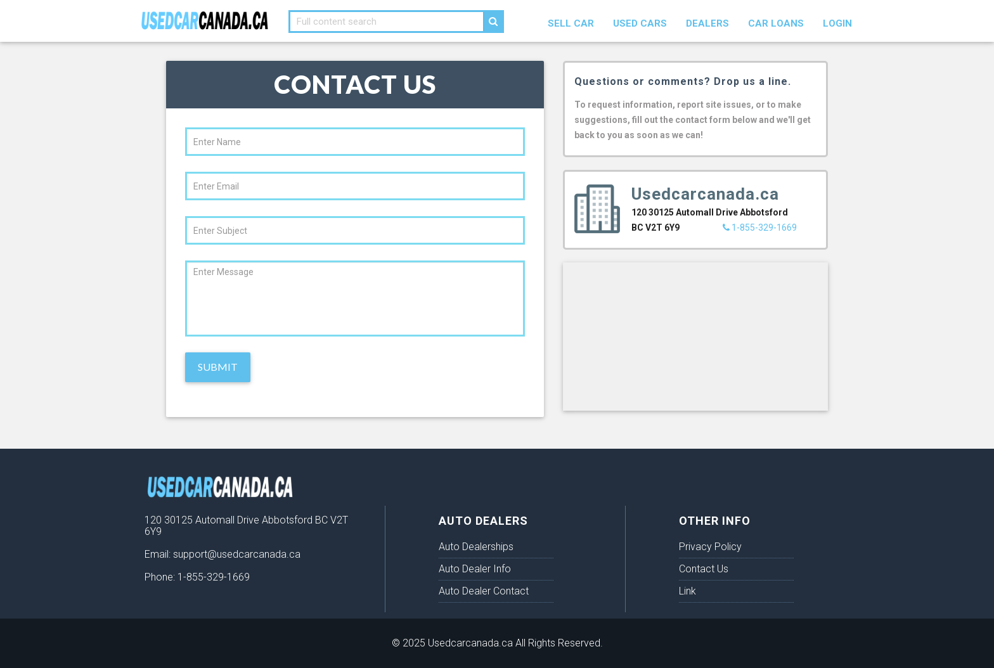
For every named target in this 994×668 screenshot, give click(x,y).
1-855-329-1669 (760, 227)
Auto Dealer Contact (484, 591)
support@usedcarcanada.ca (236, 554)
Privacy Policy (710, 547)
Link (687, 591)
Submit (218, 367)
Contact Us (703, 569)
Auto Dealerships (476, 547)
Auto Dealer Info (475, 569)
